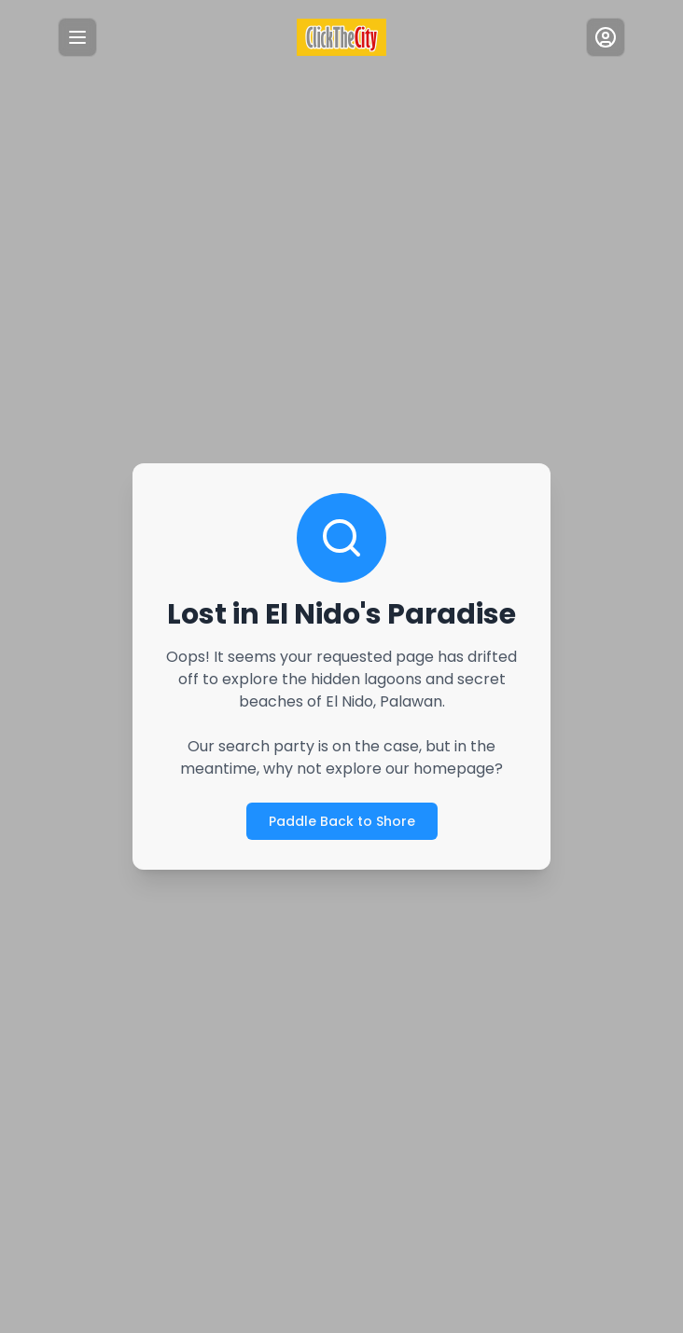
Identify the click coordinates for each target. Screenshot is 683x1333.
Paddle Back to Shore (341, 821)
